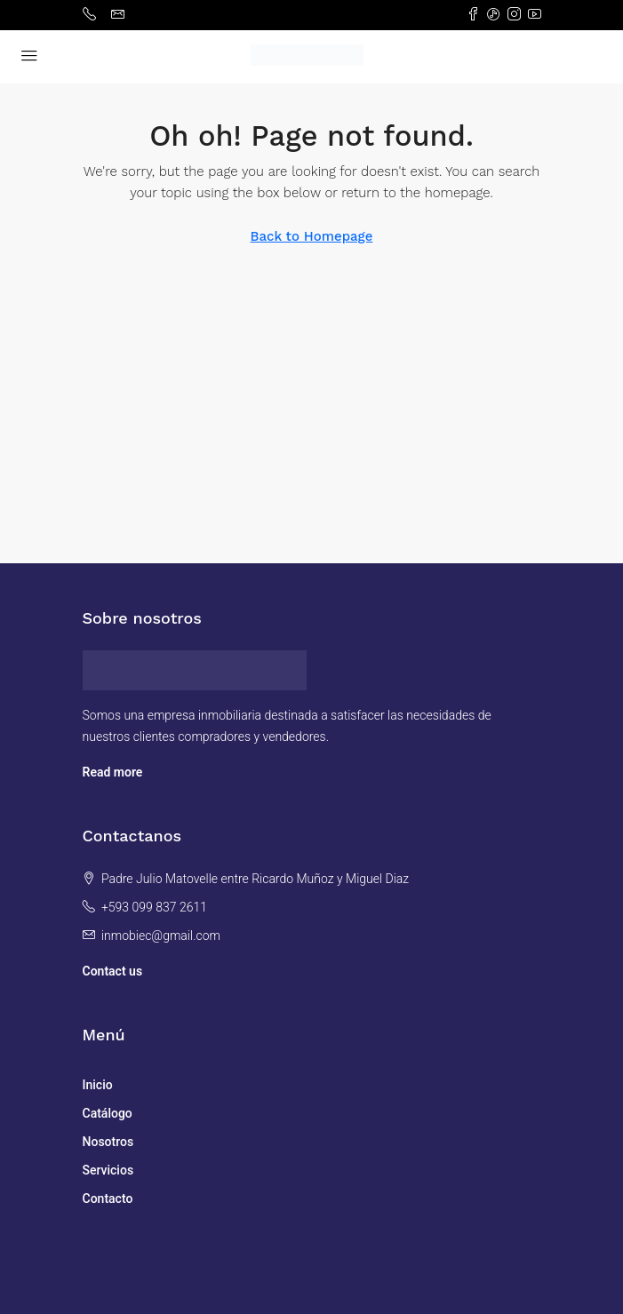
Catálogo (107, 1113)
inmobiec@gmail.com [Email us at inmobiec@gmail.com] (160, 935)
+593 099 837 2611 (154, 907)
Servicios (108, 1170)
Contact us (113, 971)
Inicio (98, 1085)
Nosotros (108, 1142)
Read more (113, 772)
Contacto (108, 1198)
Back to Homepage (312, 236)
